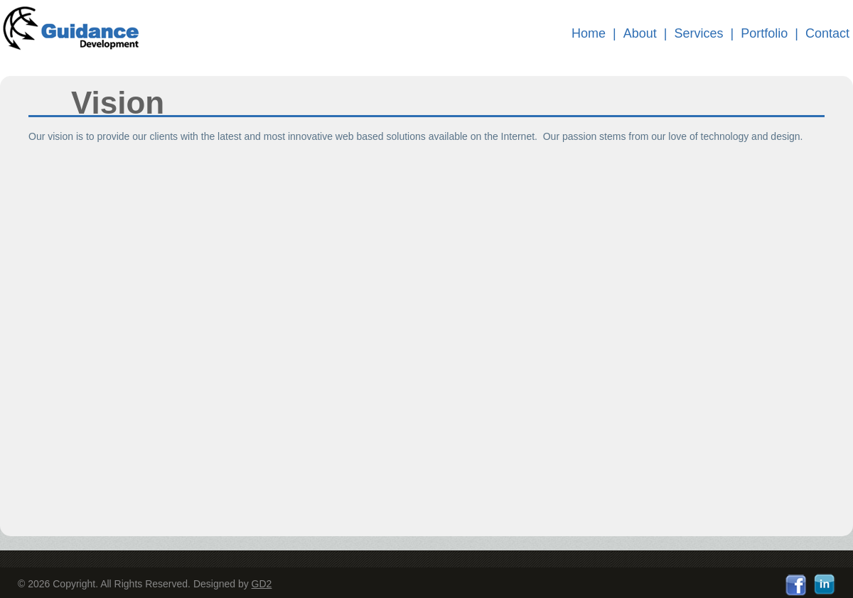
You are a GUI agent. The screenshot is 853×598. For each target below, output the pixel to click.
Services (699, 33)
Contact (827, 33)
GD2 (262, 583)
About (640, 33)
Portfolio (764, 33)
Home (589, 33)
